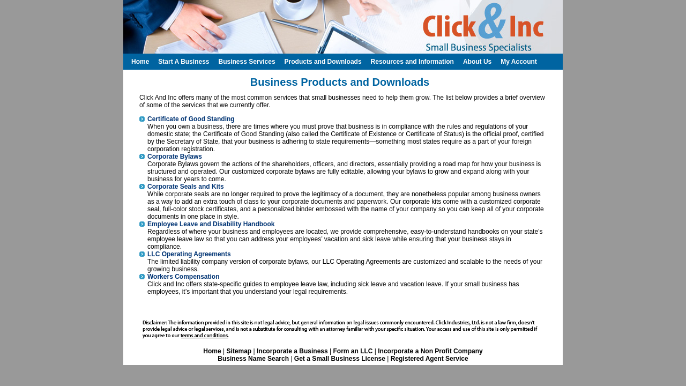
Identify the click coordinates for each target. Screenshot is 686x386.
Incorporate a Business (292, 351)
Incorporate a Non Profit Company (430, 351)
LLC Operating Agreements (189, 254)
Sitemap (238, 351)
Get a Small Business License (339, 358)
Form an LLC (352, 351)
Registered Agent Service (429, 358)
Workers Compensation (183, 276)
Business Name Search (253, 358)
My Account (519, 61)
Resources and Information (412, 61)
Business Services (246, 61)
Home (212, 351)
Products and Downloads (323, 61)
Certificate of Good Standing (191, 119)
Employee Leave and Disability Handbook (210, 224)
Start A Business (183, 61)
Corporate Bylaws (174, 156)
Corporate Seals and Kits (185, 186)
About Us (477, 61)
